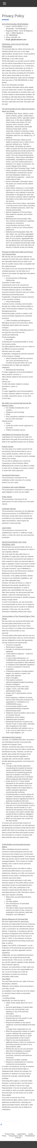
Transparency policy (16, 1136)
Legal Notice (21, 1134)
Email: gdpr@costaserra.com (16, 39)
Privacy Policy (10, 1134)
